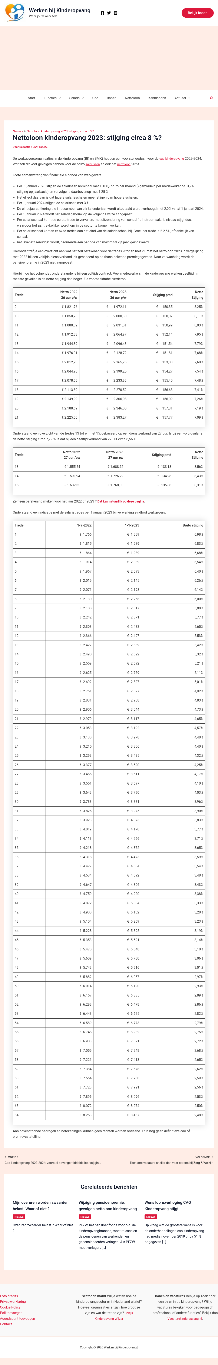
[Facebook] (103, 13)
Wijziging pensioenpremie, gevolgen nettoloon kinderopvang (104, 1209)
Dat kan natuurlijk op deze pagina (123, 501)
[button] (198, 13)
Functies (56, 98)
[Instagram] (115, 13)
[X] (109, 13)
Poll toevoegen (11, 1320)
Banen (111, 98)
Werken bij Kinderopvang (59, 10)
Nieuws (19, 1217)
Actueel (176, 98)
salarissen (93, 164)
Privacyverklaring (13, 1309)
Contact (6, 1331)
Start (37, 98)
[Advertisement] (109, 58)
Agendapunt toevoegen (17, 1326)
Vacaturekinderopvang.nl (185, 1326)
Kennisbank (153, 98)
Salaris (79, 98)
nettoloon (126, 164)
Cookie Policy (10, 1314)
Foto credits (9, 1303)
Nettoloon (129, 98)
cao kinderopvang (172, 159)
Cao (96, 98)
